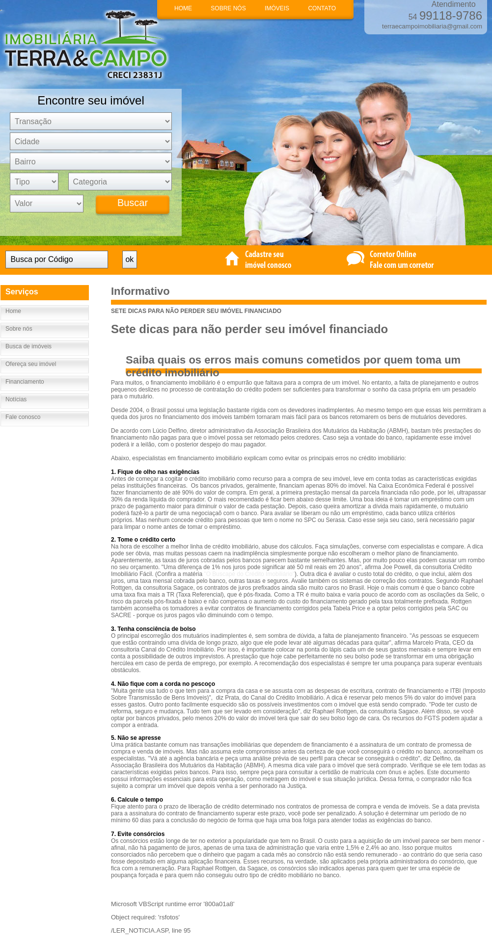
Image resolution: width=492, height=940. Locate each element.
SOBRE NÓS (228, 8)
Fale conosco (22, 417)
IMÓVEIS (277, 8)
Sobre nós (18, 328)
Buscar (132, 202)
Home (13, 311)
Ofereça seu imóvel (30, 364)
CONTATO (322, 8)
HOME (183, 8)
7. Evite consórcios (137, 834)
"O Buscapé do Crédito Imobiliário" (249, 574)
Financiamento (24, 381)
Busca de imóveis (28, 346)
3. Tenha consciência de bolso (153, 629)
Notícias (16, 399)
